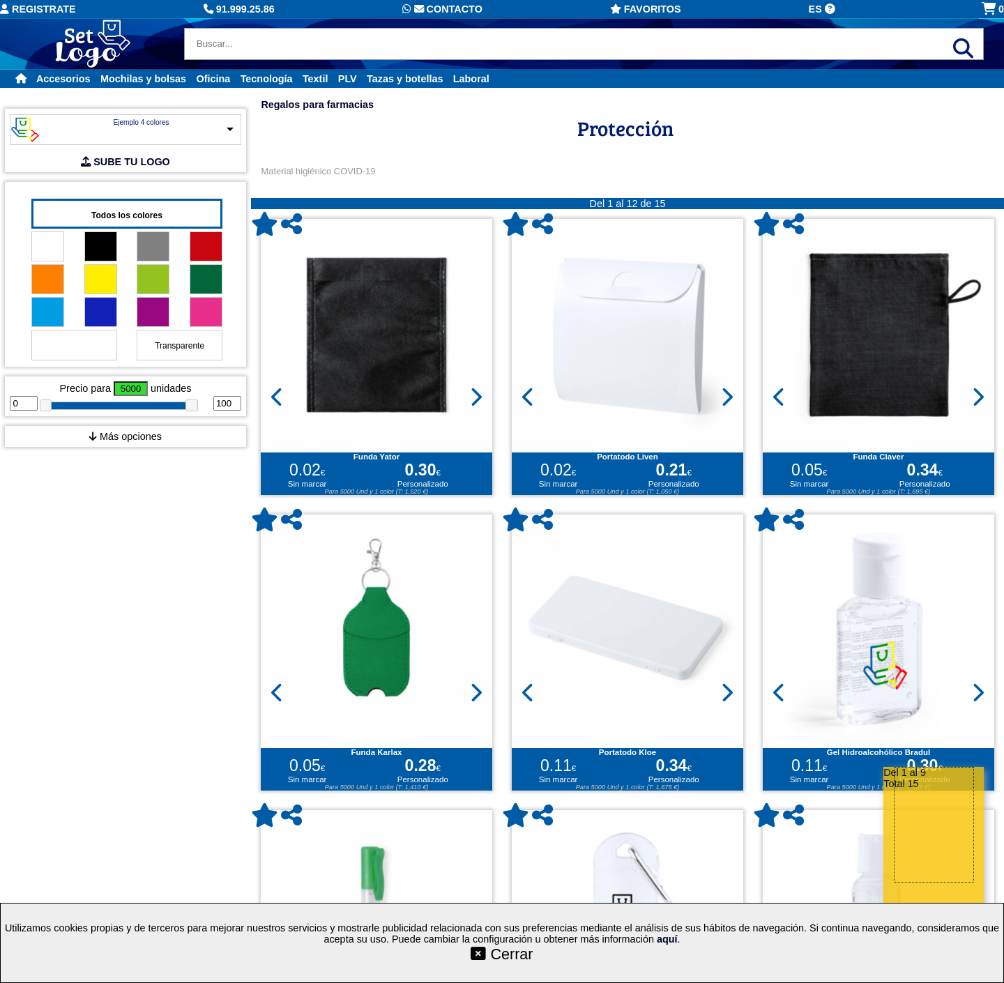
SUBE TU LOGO (125, 161)
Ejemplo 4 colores (141, 122)
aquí (667, 939)
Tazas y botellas (405, 78)
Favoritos (645, 9)
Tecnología (267, 78)
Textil (315, 78)
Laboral (471, 78)
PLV (347, 78)
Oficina (213, 78)
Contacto (442, 9)
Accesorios (63, 78)
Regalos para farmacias (317, 104)
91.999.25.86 (239, 9)
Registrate (38, 9)
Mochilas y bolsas (143, 78)
